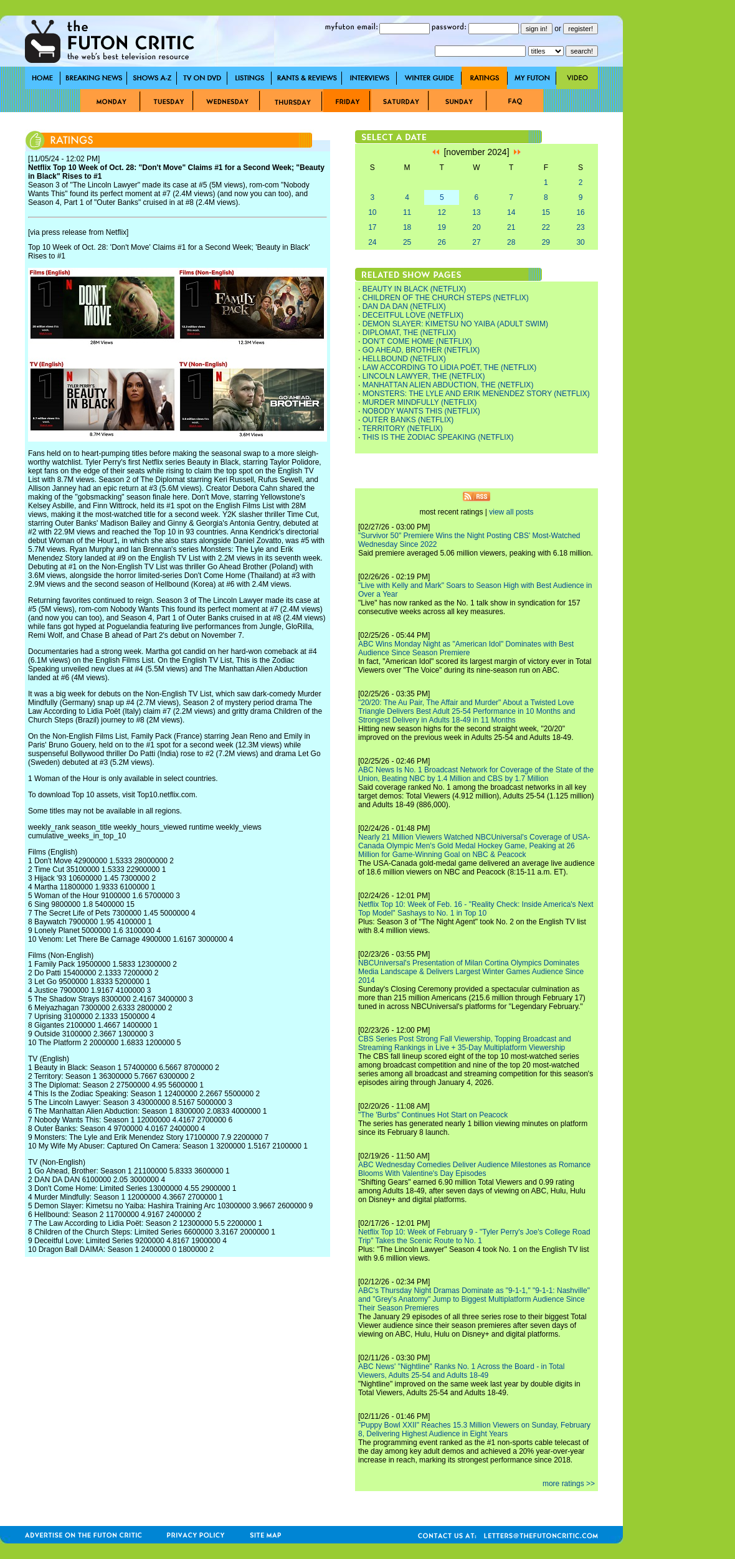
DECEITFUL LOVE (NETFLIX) (413, 315)
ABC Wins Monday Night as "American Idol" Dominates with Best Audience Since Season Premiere (466, 648)
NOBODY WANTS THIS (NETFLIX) (421, 411)
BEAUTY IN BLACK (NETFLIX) (414, 289)
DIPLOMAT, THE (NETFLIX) (409, 332)
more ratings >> (569, 1483)
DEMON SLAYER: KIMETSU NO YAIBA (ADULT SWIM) (455, 324)
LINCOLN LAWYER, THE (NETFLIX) (424, 376)
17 (372, 227)
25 (407, 242)
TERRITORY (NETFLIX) (402, 428)
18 (407, 227)
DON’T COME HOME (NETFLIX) (417, 341)
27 (476, 242)
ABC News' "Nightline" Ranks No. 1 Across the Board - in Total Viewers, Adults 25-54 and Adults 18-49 (461, 1371)
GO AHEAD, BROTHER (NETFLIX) (421, 350)
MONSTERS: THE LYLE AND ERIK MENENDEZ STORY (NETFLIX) (476, 393)
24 (372, 242)
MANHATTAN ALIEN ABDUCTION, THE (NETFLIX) (448, 385)
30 (580, 242)
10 (372, 212)
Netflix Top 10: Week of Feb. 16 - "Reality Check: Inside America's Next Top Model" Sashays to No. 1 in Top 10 (476, 908)
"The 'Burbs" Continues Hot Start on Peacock (433, 1115)
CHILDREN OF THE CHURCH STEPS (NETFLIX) (446, 297)
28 (511, 242)
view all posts (511, 512)
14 (511, 212)
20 (476, 227)
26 (442, 242)
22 (546, 227)
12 (442, 212)
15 (546, 212)
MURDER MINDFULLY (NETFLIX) (420, 402)
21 (511, 227)
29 (546, 242)
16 (580, 212)
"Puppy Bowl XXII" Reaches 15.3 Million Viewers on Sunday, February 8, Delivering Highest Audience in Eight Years (474, 1429)
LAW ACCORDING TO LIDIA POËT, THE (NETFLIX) (450, 367)
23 (580, 227)
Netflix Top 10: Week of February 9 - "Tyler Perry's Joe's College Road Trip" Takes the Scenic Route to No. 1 (474, 1236)
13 (476, 212)
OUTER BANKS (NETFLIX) (408, 419)
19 (442, 227)
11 (407, 212)
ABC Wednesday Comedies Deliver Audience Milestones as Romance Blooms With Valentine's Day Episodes (474, 1169)
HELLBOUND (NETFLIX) (404, 358)
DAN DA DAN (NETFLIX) (404, 306)
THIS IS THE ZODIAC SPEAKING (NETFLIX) (437, 437)
